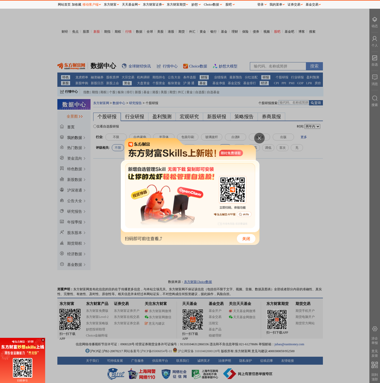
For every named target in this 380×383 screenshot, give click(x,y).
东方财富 (110, 4)
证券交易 (294, 4)
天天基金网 (130, 4)
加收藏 (76, 4)
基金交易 (312, 4)
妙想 (194, 4)
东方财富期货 (176, 4)
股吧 (228, 4)
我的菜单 (276, 4)
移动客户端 (91, 4)
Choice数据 (211, 4)
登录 (260, 4)
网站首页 (64, 4)
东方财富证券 (152, 4)
